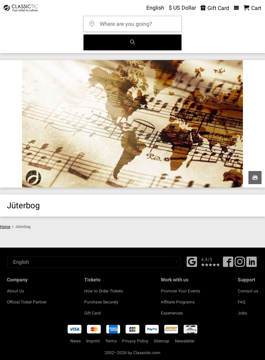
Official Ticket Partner (27, 302)
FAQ (241, 302)
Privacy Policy (135, 341)
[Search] (132, 42)
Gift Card (92, 313)
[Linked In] (251, 264)
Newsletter (185, 341)
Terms (111, 341)
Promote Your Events (180, 291)
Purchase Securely (101, 302)
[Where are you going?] (134, 21)
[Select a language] (94, 262)
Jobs (242, 313)
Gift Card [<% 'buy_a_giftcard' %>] (214, 8)
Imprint (93, 341)
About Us (15, 291)
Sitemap (161, 341)
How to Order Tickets (103, 291)
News (75, 341)
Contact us (248, 291)
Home (5, 226)
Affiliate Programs (178, 302)
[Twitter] (240, 264)
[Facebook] (192, 261)
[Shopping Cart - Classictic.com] (252, 8)
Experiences (172, 313)
